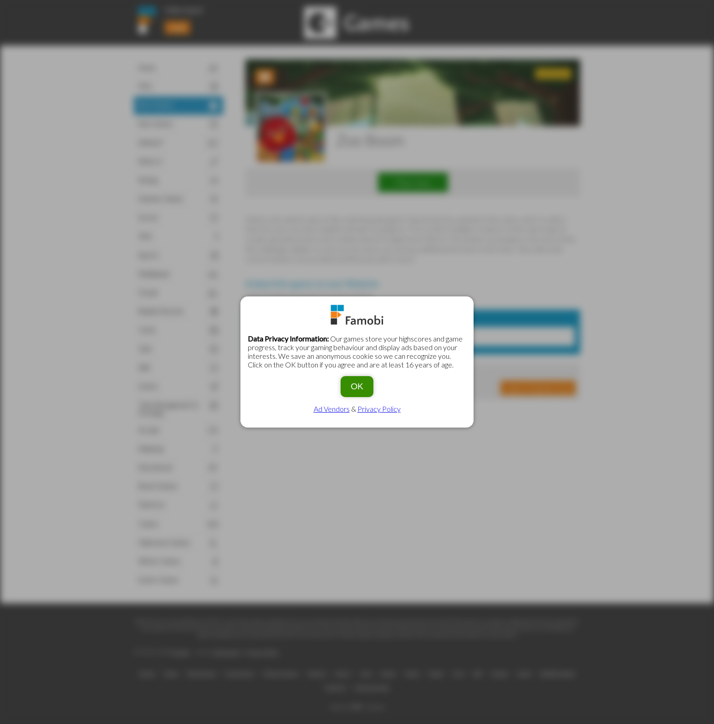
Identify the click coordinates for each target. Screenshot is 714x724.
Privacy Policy (379, 408)
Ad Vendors (332, 408)
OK (357, 386)
